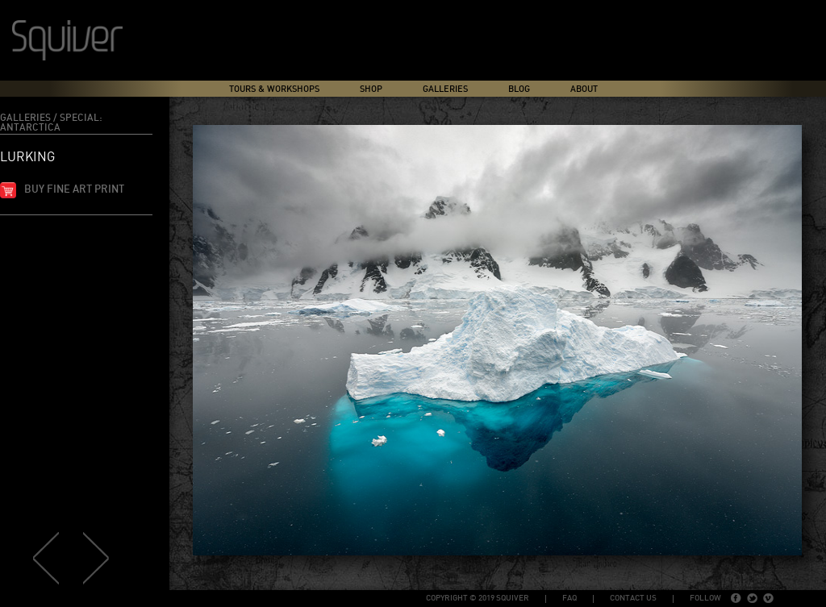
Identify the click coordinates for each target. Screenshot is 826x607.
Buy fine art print (74, 190)
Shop (371, 89)
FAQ (569, 598)
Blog (519, 89)
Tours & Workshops (274, 89)
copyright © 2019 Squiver (477, 598)
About (584, 89)
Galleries (445, 89)
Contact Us (633, 598)
